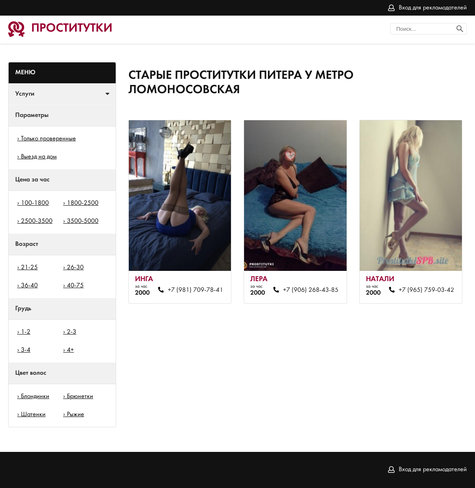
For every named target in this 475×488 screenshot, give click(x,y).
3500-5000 (82, 221)
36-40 (29, 285)
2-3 (71, 332)
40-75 (75, 285)
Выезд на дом (39, 157)
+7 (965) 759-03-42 (426, 290)
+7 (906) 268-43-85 (310, 290)
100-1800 (35, 203)
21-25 (29, 267)
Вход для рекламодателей (433, 8)
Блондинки (35, 396)
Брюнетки (80, 396)
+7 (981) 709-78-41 (195, 290)
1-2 (25, 332)
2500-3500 (37, 221)
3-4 (25, 350)
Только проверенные (48, 138)
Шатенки (33, 414)
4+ (70, 350)
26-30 (75, 267)
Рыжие (75, 414)
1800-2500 (82, 203)
